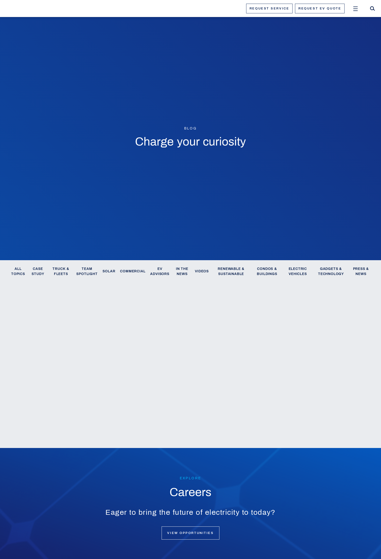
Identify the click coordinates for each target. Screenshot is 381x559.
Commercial (132, 271)
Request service (269, 8)
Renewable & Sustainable (231, 271)
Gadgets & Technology (331, 271)
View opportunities (190, 533)
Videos (202, 271)
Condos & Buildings (267, 271)
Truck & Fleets (60, 271)
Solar (109, 271)
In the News (182, 271)
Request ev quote (319, 8)
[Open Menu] (355, 8)
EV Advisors (159, 271)
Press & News (361, 271)
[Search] (372, 8)
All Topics (18, 271)
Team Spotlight (86, 271)
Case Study (38, 271)
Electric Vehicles (298, 271)
